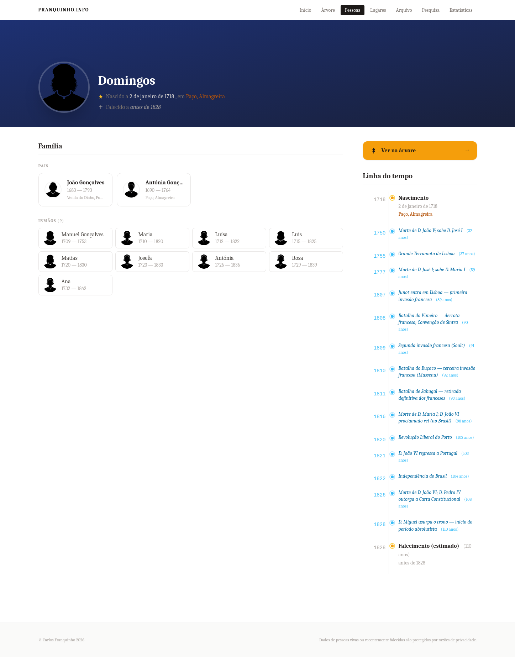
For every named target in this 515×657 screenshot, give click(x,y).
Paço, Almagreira (205, 96)
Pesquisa (431, 10)
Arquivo (404, 10)
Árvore (328, 10)
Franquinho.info (63, 10)
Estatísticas (461, 10)
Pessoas (352, 10)
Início (305, 10)
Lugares (378, 10)
